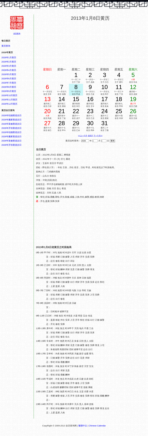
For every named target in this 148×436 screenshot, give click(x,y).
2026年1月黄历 (8, 57)
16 (90, 99)
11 (119, 87)
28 (61, 123)
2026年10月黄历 (9, 95)
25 (119, 111)
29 (76, 123)
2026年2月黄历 (8, 62)
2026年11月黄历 (9, 99)
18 (119, 99)
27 (47, 123)
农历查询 (16, 34)
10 (104, 87)
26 (133, 111)
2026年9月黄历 (8, 91)
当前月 (90, 136)
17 (104, 99)
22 (76, 111)
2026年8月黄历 (8, 87)
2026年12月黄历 (9, 104)
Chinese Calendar (97, 426)
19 (133, 99)
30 (90, 123)
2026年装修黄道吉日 (11, 124)
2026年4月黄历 (8, 70)
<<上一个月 (82, 136)
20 (47, 111)
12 (133, 87)
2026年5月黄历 (8, 74)
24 (104, 111)
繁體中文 (82, 426)
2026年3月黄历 (8, 66)
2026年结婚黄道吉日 (11, 115)
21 (61, 111)
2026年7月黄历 (8, 83)
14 (61, 99)
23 (90, 111)
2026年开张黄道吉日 (11, 128)
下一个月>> (97, 136)
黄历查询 (5, 46)
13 (47, 99)
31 (104, 123)
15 (76, 99)
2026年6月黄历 (8, 78)
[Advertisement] (90, 44)
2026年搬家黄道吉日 (11, 120)
